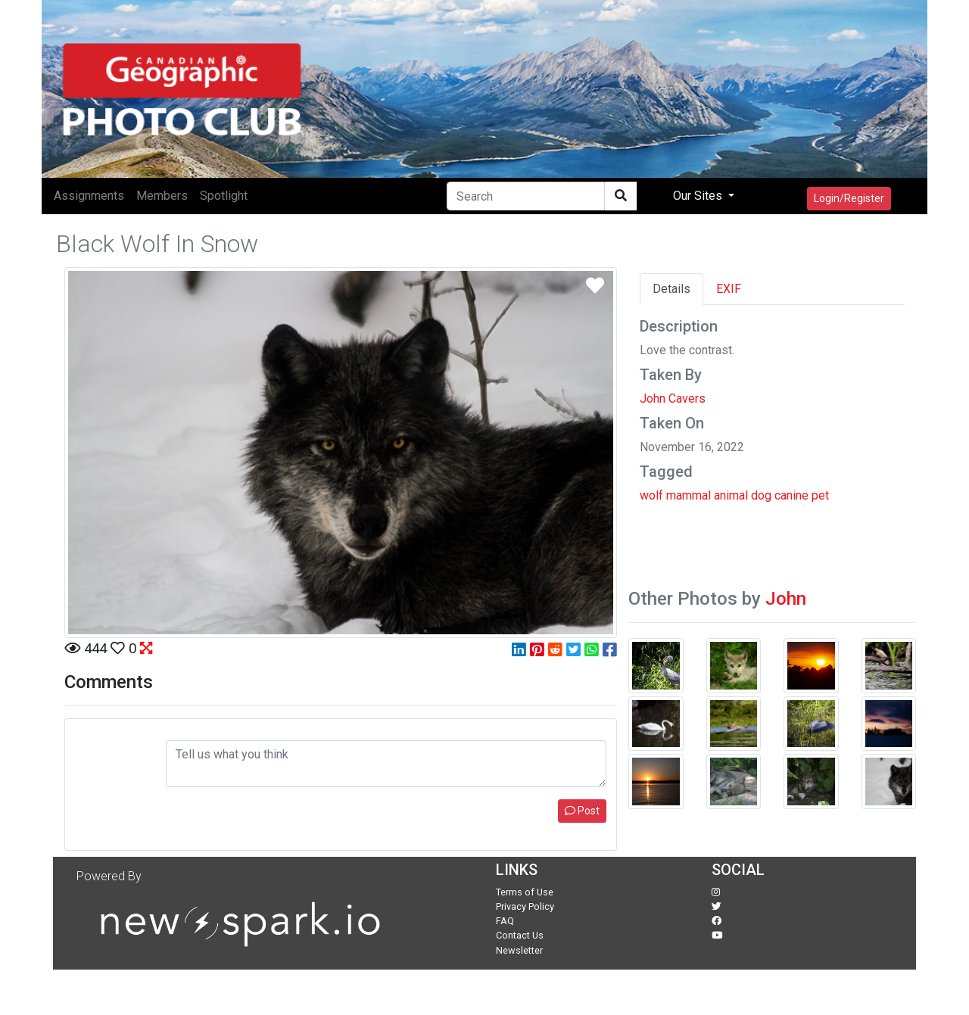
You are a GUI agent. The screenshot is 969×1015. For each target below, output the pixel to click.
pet (820, 495)
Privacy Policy (525, 906)
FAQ (505, 920)
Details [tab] (671, 289)
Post (582, 811)
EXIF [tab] (728, 289)
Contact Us (520, 935)
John (785, 598)
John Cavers (673, 398)
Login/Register (849, 198)
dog (761, 495)
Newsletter (519, 950)
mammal (688, 495)
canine (791, 495)
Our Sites (699, 195)
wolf (651, 495)
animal (731, 495)
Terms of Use (524, 892)
